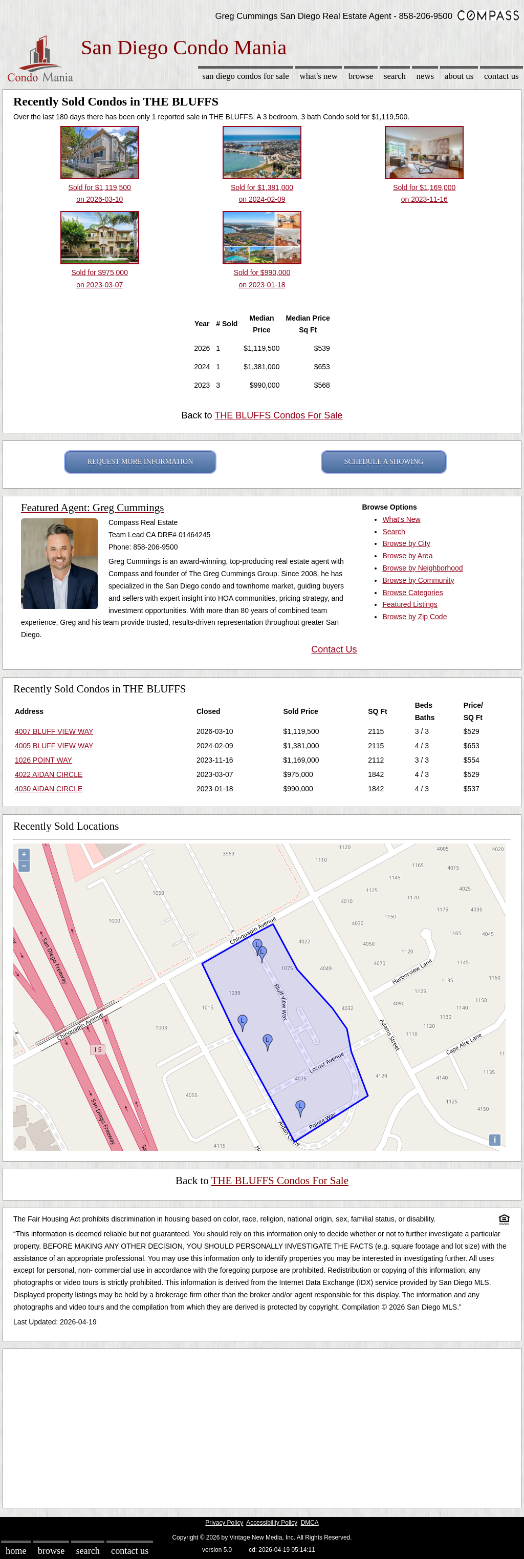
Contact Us (501, 76)
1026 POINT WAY (43, 760)
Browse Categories (412, 592)
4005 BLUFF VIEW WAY (54, 746)
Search (395, 76)
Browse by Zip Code (414, 617)
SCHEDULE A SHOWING (384, 462)
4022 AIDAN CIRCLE (48, 774)
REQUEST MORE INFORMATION (140, 462)
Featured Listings (409, 604)
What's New (319, 76)
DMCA (310, 1522)
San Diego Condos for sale (245, 76)
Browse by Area (407, 556)
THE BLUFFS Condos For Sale (278, 415)
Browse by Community (418, 580)
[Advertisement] (262, 1426)
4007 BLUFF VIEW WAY (54, 731)
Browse (360, 76)
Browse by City (406, 543)
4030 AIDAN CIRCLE (48, 789)
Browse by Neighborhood (422, 568)
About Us (459, 76)
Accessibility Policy (271, 1522)
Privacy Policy (224, 1522)
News (425, 76)
